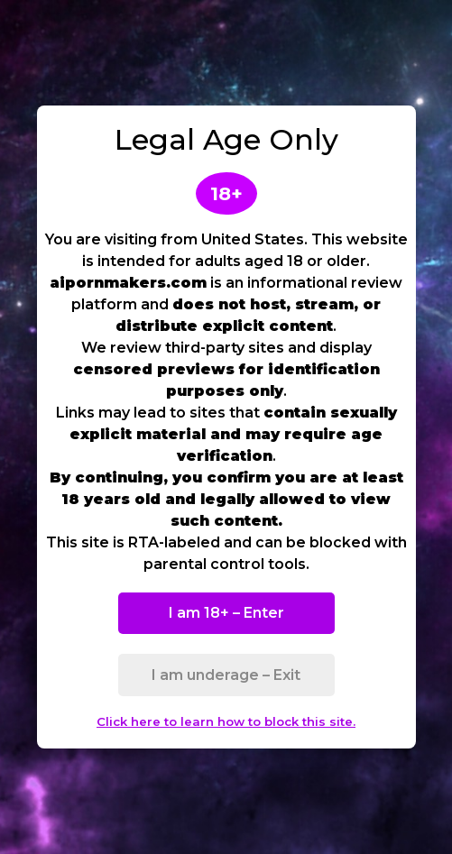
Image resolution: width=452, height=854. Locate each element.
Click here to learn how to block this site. (226, 721)
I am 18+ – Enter (226, 612)
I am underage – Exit (226, 675)
